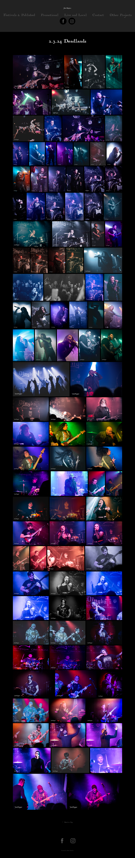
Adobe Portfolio (70, 851)
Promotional (50, 15)
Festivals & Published (19, 15)
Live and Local (75, 15)
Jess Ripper (67, 8)
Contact (98, 15)
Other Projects (121, 15)
